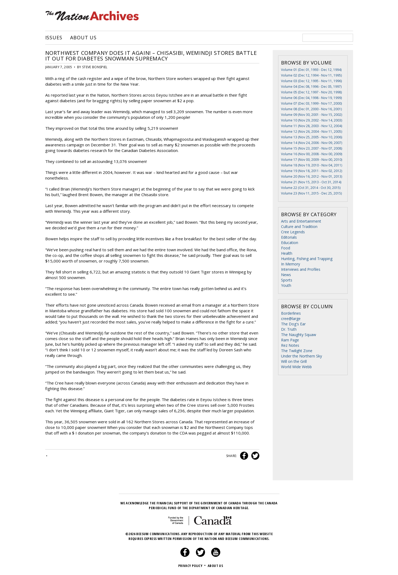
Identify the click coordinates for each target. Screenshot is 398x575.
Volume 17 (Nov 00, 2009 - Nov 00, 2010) (311, 159)
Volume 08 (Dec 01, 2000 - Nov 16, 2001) (311, 109)
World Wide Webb (296, 366)
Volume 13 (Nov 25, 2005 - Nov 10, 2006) (311, 137)
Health (286, 253)
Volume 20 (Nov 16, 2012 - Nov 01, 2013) (311, 176)
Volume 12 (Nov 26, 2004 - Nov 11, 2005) (311, 131)
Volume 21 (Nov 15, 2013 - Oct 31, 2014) (311, 182)
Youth (286, 285)
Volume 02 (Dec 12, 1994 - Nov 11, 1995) (311, 75)
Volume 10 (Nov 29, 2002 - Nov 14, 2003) (311, 120)
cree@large (291, 318)
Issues (53, 37)
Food (285, 247)
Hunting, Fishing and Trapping (306, 258)
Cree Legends (293, 231)
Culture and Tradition (299, 226)
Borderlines (291, 313)
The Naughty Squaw (298, 334)
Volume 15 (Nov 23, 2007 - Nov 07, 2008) (311, 148)
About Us (83, 37)
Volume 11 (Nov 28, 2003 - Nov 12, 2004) (311, 126)
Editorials (289, 237)
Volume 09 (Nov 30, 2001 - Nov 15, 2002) (311, 114)
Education (289, 242)
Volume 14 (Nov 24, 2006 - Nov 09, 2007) (311, 142)
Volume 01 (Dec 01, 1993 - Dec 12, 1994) (311, 69)
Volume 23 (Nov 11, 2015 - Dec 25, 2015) (311, 193)
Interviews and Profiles (300, 269)
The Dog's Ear (293, 323)
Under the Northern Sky (301, 356)
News (286, 274)
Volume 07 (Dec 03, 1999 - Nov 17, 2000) (311, 103)
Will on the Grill (294, 361)
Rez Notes (290, 345)
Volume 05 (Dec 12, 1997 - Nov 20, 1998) (311, 92)
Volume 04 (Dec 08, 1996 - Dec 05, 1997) (311, 86)
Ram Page (290, 339)
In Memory (290, 263)
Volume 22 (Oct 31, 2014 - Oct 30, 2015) (310, 187)
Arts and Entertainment (301, 221)
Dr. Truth (289, 329)
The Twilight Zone (296, 350)
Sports (286, 280)
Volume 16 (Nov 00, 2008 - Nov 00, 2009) (311, 154)
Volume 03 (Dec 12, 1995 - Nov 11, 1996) (311, 81)
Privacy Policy (192, 565)
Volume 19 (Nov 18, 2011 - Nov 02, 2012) (311, 171)
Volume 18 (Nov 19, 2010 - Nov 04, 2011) (311, 165)
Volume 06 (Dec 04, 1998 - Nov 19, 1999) (311, 98)
